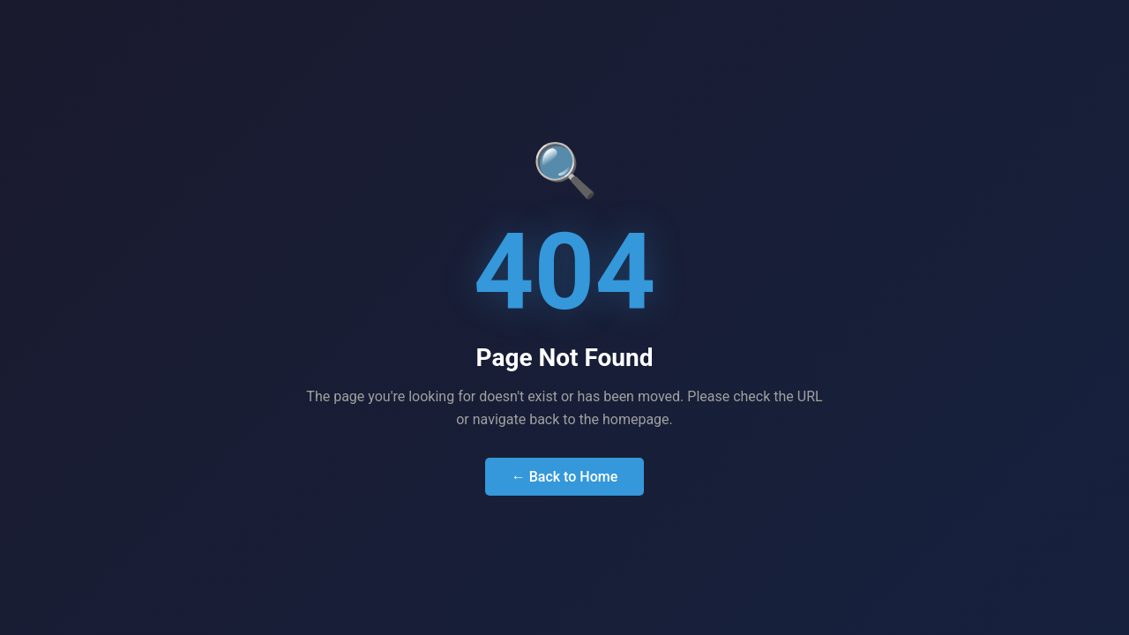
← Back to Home (565, 476)
